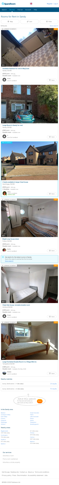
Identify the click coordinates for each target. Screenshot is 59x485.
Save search (54, 26)
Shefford (3, 439)
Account (28, 10)
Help (35, 10)
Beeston (3, 413)
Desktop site (15, 472)
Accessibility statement (35, 475)
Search (4, 10)
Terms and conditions (42, 472)
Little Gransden (34, 416)
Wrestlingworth (34, 424)
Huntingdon (4, 435)
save (39, 401)
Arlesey (32, 433)
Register (50, 4)
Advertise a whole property (11, 462)
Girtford (3, 424)
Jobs (46, 475)
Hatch (31, 414)
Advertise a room (8, 456)
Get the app (6, 472)
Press (14, 475)
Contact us (23, 472)
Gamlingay (4, 422)
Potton (32, 418)
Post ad (20, 10)
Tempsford (33, 422)
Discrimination (22, 475)
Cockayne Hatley (5, 414)
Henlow (32, 437)
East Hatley (4, 416)
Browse (12, 10)
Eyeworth (3, 420)
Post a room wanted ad (10, 459)
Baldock (32, 441)
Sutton (32, 420)
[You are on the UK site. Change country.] (31, 3)
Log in (56, 4)
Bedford (3, 443)
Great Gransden (34, 413)
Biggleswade (4, 431)
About (31, 472)
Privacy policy (6, 475)
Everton (3, 418)
